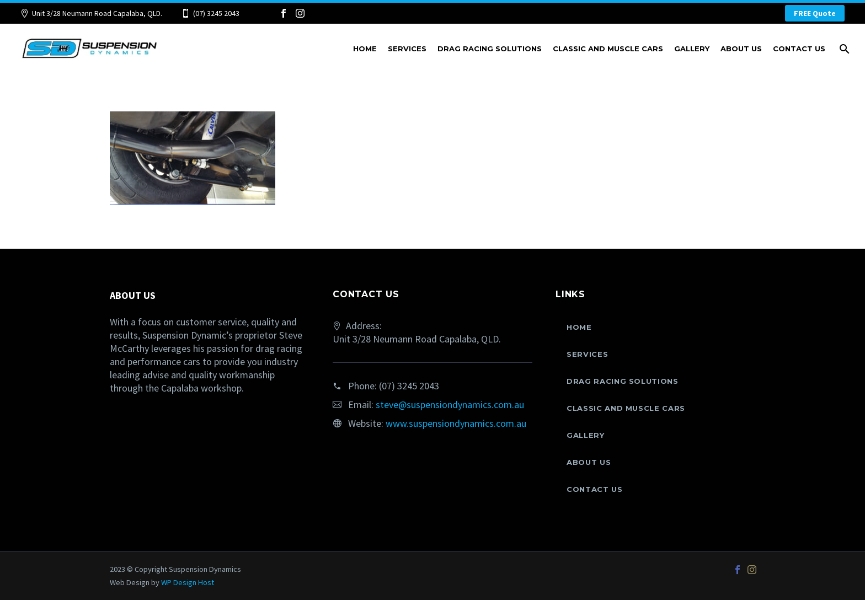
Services (407, 48)
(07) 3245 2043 (216, 13)
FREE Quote (815, 13)
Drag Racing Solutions (489, 48)
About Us (741, 48)
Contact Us (799, 48)
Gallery (691, 48)
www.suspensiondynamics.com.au (456, 423)
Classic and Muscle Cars (608, 48)
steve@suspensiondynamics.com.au (450, 404)
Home (365, 48)
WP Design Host (187, 582)
